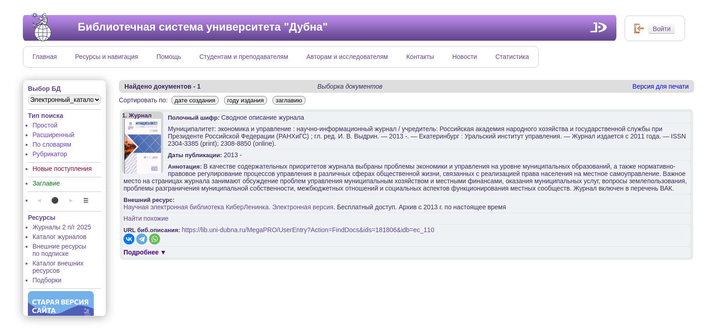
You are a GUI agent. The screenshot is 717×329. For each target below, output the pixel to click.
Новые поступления (62, 168)
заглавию (289, 100)
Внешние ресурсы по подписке (59, 250)
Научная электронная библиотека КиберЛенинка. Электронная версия (228, 207)
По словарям (51, 144)
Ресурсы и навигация (106, 56)
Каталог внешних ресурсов (58, 267)
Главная (44, 56)
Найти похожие (146, 218)
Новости (464, 56)
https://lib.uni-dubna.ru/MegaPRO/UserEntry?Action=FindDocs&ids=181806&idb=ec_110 (308, 229)
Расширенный (53, 134)
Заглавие (46, 183)
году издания (245, 100)
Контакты (419, 56)
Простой (45, 125)
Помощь (168, 56)
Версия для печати (660, 86)
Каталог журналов (59, 236)
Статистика (512, 56)
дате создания (195, 100)
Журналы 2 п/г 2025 (61, 227)
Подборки (46, 280)
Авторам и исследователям (347, 56)
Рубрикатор (49, 154)
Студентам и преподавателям (243, 56)
